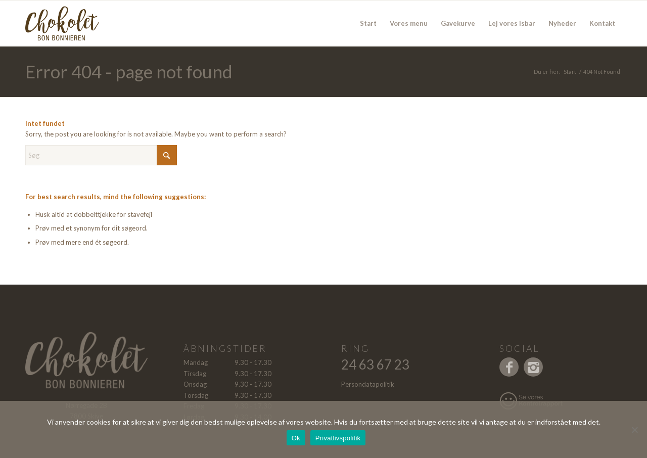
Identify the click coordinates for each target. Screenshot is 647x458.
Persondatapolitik (367, 384)
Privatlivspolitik (338, 438)
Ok (296, 438)
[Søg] (101, 155)
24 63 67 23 (375, 364)
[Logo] (74, 23)
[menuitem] (368, 23)
